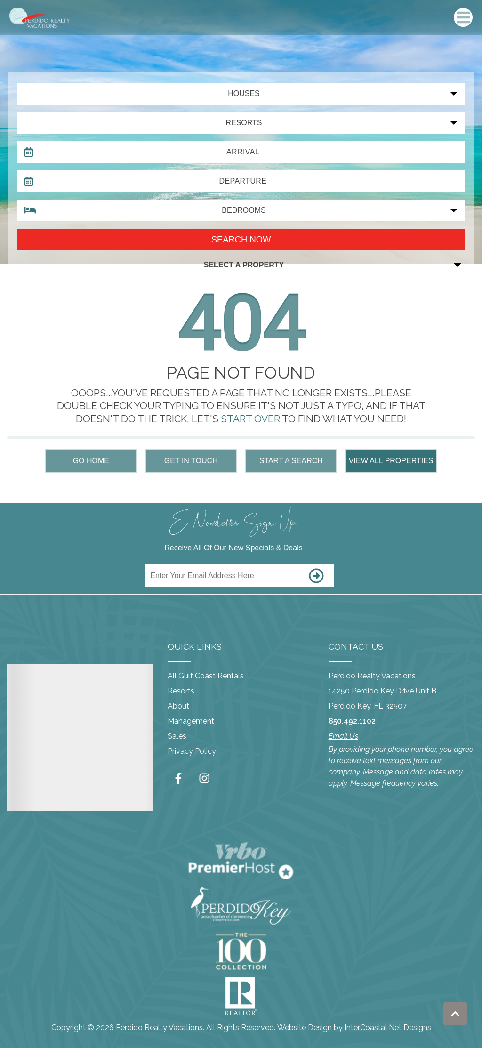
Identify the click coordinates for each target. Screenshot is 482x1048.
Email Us (343, 736)
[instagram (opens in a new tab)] (204, 778)
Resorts (181, 690)
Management (191, 721)
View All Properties (391, 461)
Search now (241, 239)
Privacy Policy (192, 751)
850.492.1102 (352, 721)
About (178, 705)
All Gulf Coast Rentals (206, 675)
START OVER (250, 419)
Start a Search (291, 461)
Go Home (91, 461)
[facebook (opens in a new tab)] (180, 778)
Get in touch (191, 461)
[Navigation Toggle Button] (463, 17)
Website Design (304, 1027)
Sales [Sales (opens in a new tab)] (177, 736)
